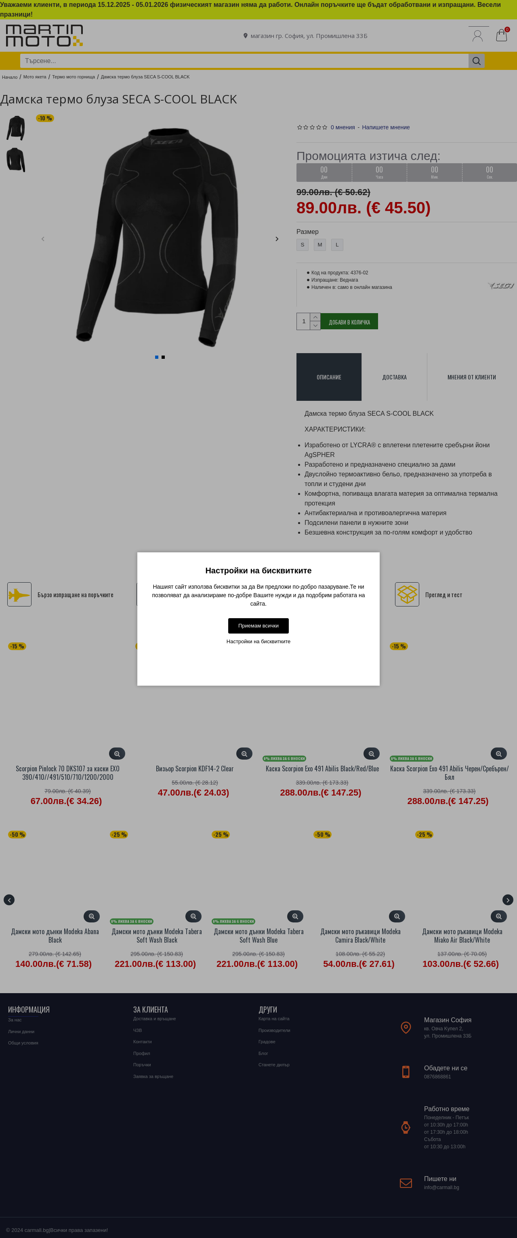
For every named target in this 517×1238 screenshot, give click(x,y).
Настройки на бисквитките (258, 641)
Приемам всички (258, 626)
